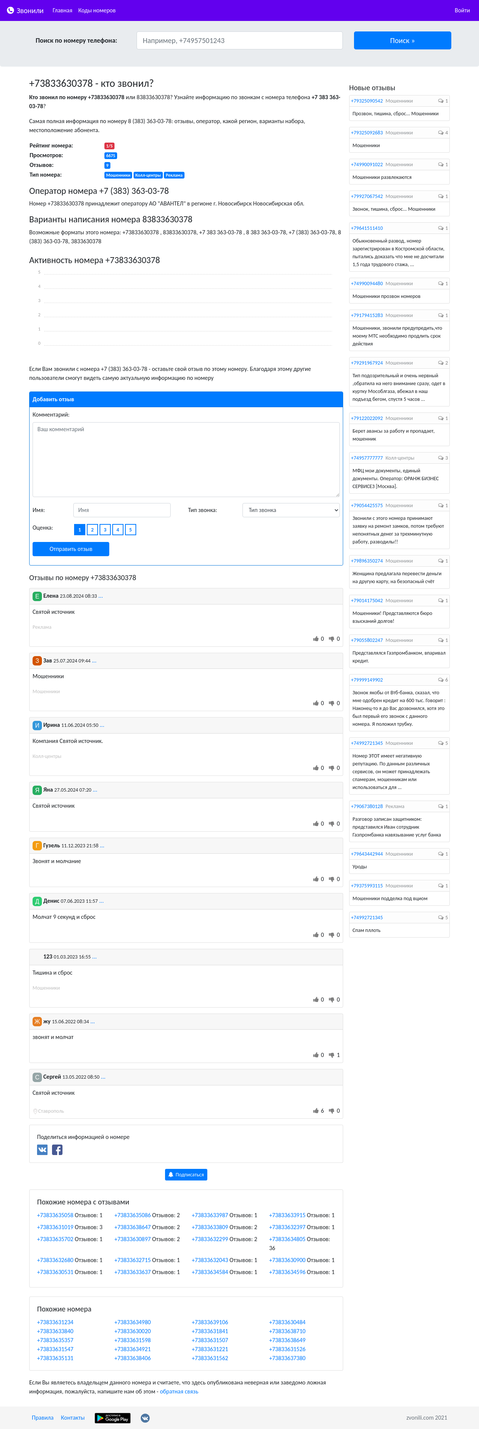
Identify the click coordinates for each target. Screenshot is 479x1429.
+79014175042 (367, 600)
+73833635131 (55, 1358)
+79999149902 (367, 680)
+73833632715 (133, 1260)
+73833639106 (210, 1322)
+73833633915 (287, 1215)
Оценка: (43, 527)
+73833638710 (287, 1331)
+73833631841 (210, 1331)
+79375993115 (367, 886)
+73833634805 (287, 1239)
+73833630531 (55, 1272)
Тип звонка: (202, 510)
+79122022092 (367, 418)
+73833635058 (55, 1215)
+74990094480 (367, 283)
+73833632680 (55, 1260)
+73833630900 (287, 1260)
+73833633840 (55, 1331)
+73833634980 (133, 1322)
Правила (43, 1417)
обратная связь (179, 1391)
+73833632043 (210, 1260)
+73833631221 (210, 1349)
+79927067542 (367, 196)
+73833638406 (133, 1358)
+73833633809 (210, 1227)
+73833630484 (287, 1322)
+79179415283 (367, 315)
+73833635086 (133, 1215)
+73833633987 (210, 1215)
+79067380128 (367, 806)
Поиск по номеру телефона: (76, 40)
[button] (403, 40)
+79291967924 (367, 363)
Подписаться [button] (186, 1174)
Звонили (25, 10)
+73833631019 (55, 1227)
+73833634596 (287, 1272)
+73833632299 (210, 1239)
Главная (63, 10)
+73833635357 (55, 1340)
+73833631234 (55, 1322)
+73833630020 (133, 1331)
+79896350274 (367, 561)
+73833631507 (210, 1340)
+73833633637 (133, 1272)
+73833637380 (287, 1358)
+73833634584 (210, 1272)
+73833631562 (210, 1358)
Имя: (39, 510)
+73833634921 (133, 1349)
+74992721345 (367, 743)
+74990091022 (367, 164)
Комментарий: (51, 414)
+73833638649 (287, 1340)
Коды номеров (97, 10)
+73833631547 (55, 1349)
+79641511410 (367, 228)
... (100, 595)
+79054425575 (367, 505)
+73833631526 (287, 1349)
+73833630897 (133, 1239)
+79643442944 (367, 854)
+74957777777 (367, 458)
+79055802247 (367, 640)
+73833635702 (55, 1239)
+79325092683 (367, 133)
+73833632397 (287, 1227)
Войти (462, 10)
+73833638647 (133, 1227)
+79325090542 (367, 101)
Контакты (73, 1417)
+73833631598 (133, 1340)
